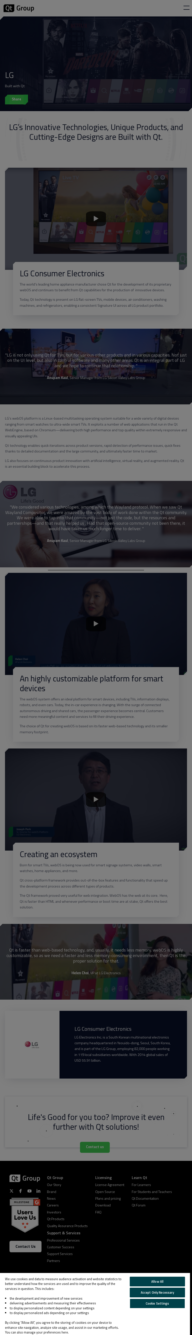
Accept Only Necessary (157, 1292)
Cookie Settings (157, 1303)
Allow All (157, 1281)
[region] (95, 1304)
